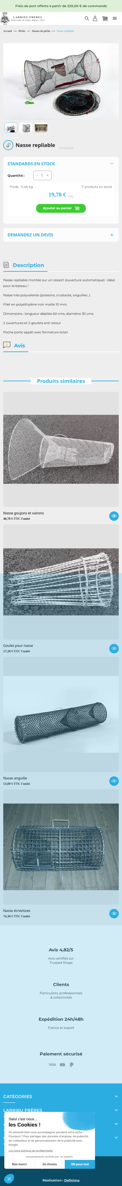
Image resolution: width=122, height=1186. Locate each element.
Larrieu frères (22, 1110)
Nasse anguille (15, 778)
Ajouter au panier (61, 208)
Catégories (17, 1096)
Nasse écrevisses (16, 911)
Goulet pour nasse (18, 646)
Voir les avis (66, 147)
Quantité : (16, 175)
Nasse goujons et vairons (23, 513)
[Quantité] (42, 175)
